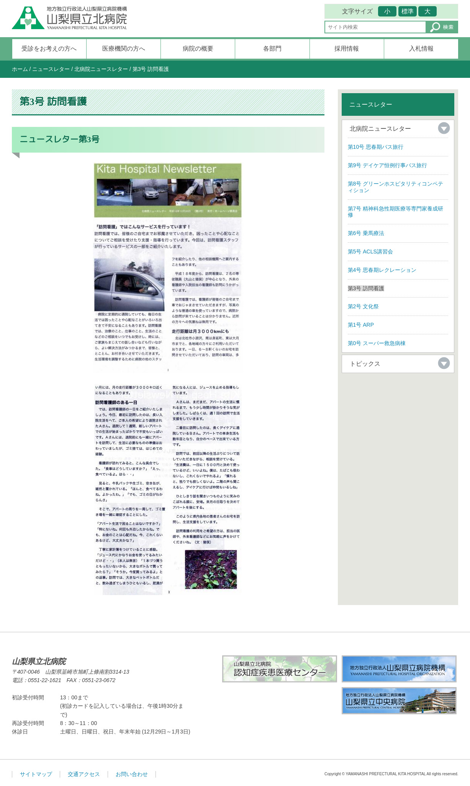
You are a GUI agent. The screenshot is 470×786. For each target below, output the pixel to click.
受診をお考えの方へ (49, 48)
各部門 (272, 48)
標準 (407, 11)
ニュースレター (51, 69)
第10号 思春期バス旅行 (375, 147)
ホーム (20, 69)
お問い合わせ (132, 774)
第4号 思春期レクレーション (382, 270)
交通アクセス (84, 774)
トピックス (365, 363)
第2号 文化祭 (363, 306)
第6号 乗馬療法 (366, 233)
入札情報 (421, 48)
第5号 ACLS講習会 (370, 251)
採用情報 (346, 48)
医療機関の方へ (123, 48)
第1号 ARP (361, 325)
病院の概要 (198, 48)
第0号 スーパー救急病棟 (377, 343)
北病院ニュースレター (101, 69)
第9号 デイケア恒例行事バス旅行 (387, 165)
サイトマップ (36, 774)
